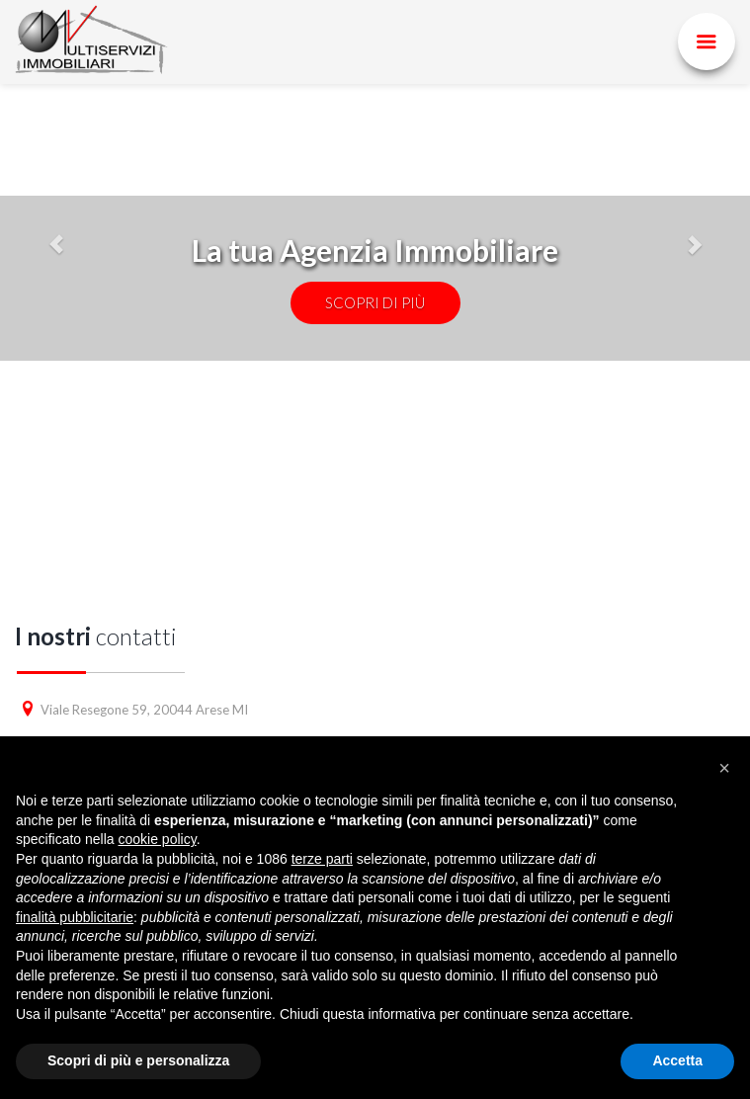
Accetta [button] (677, 1060)
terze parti (322, 859)
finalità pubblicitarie (74, 917)
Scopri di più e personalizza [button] (138, 1060)
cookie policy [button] (158, 839)
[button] (724, 768)
